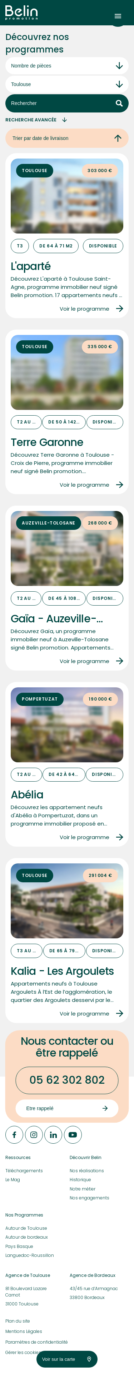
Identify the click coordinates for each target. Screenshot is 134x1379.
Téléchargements (24, 1171)
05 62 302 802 (67, 1080)
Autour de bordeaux (26, 1237)
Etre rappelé (67, 1108)
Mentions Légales (23, 1331)
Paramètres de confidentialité (36, 1342)
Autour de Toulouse (26, 1228)
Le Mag (12, 1180)
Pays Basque (19, 1246)
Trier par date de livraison (67, 138)
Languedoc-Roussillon (29, 1255)
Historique (80, 1180)
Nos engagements (89, 1198)
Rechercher (67, 103)
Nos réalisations (87, 1171)
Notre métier (82, 1189)
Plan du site (17, 1321)
